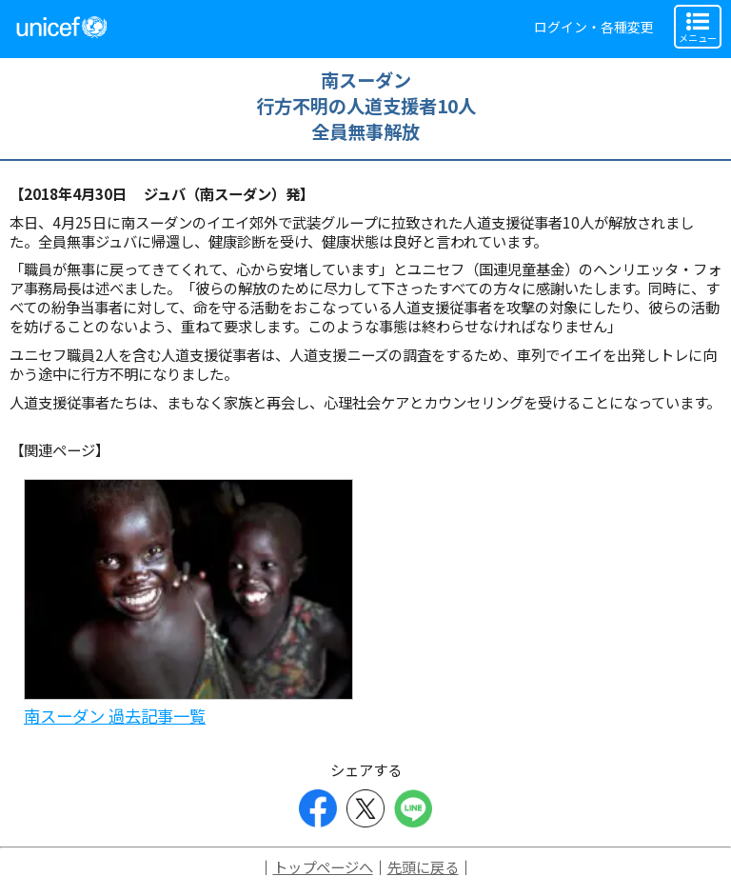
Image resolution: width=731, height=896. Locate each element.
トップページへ (323, 866)
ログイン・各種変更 (594, 26)
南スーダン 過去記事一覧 (115, 715)
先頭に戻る (423, 866)
